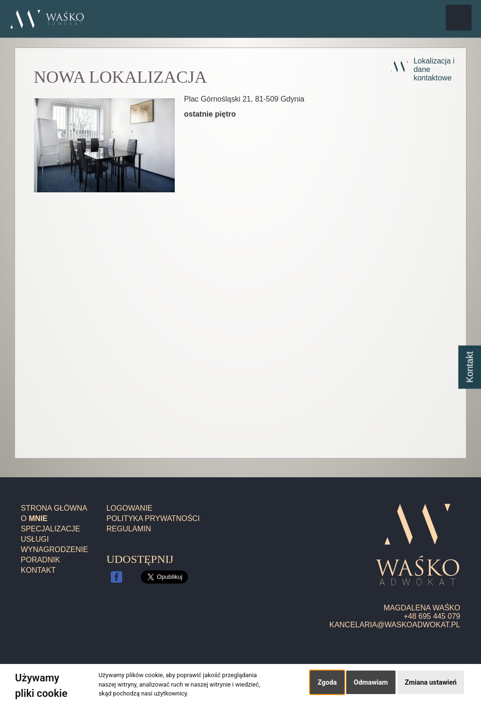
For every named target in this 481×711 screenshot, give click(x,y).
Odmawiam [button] (371, 683)
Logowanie (129, 508)
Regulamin (128, 529)
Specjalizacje (50, 529)
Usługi (35, 539)
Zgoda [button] (327, 683)
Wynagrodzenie (54, 549)
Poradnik (40, 560)
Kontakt (38, 570)
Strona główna (54, 508)
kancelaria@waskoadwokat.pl (394, 625)
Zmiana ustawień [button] (431, 683)
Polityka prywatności (153, 518)
